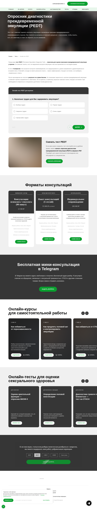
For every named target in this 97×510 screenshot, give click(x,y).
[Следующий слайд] (87, 312)
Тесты (16, 56)
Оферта (48, 488)
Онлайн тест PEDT (24, 56)
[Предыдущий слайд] (83, 312)
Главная (10, 56)
